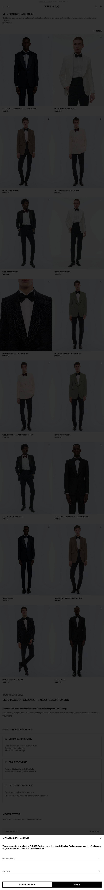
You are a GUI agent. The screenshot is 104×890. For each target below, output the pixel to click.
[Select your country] (52, 859)
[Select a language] (52, 871)
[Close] (101, 838)
